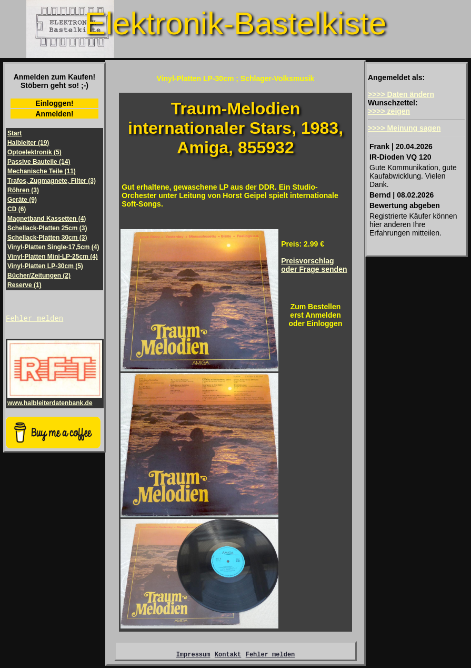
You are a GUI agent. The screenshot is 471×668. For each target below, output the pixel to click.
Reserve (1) (24, 285)
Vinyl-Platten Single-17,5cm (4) (53, 247)
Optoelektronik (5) (34, 152)
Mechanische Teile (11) (41, 171)
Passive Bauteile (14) (38, 161)
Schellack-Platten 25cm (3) (47, 228)
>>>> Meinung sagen (404, 128)
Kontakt (228, 655)
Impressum (193, 655)
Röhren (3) (23, 190)
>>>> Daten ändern (401, 94)
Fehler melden (34, 320)
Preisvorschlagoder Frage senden (314, 265)
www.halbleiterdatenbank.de (54, 401)
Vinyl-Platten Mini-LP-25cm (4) (52, 256)
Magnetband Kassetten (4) (46, 218)
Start (14, 133)
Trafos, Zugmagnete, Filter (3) (51, 180)
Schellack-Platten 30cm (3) (47, 237)
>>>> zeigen (389, 111)
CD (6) (16, 209)
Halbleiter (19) (28, 142)
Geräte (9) (22, 199)
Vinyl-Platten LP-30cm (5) (45, 266)
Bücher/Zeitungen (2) (39, 275)
